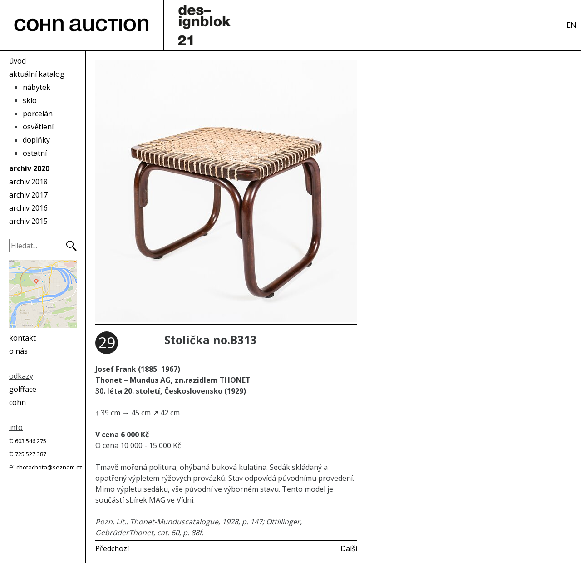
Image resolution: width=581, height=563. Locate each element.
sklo (30, 100)
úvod (17, 61)
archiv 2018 (28, 182)
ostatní (35, 153)
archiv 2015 (28, 221)
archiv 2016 (28, 208)
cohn (17, 402)
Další (348, 548)
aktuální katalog (36, 74)
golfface (22, 389)
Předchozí (112, 548)
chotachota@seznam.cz (49, 467)
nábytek (36, 87)
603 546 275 (30, 441)
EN (571, 25)
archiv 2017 (28, 195)
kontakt (22, 338)
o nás (18, 351)
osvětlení (38, 127)
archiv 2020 (29, 168)
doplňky (36, 140)
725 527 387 (30, 454)
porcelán (38, 114)
